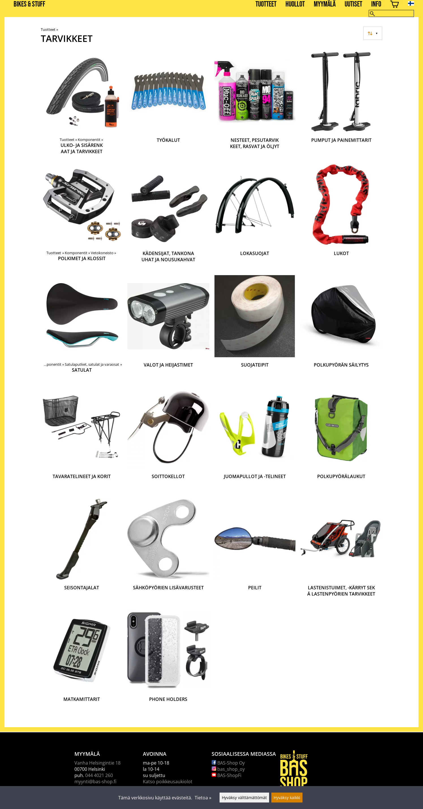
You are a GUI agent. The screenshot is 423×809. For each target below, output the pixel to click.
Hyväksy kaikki (287, 797)
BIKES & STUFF (29, 4)
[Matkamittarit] (82, 662)
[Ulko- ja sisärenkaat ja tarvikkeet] (82, 105)
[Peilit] (255, 551)
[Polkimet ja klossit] (82, 217)
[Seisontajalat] (82, 551)
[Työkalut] (168, 105)
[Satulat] (82, 328)
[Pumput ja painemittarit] (341, 105)
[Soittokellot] (168, 440)
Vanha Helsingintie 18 (97, 763)
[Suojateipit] (255, 328)
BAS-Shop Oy (228, 763)
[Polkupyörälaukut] (341, 440)
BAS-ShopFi (226, 775)
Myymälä (325, 4)
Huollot (295, 4)
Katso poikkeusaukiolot (167, 781)
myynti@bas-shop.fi (95, 781)
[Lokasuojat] (255, 217)
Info (376, 4)
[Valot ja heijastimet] (168, 328)
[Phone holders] (168, 662)
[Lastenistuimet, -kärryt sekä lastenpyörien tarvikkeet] (341, 551)
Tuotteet (265, 4)
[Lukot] (341, 217)
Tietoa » (203, 798)
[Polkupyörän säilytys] (341, 328)
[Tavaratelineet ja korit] (82, 440)
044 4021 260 (99, 775)
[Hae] (391, 13)
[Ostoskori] (394, 5)
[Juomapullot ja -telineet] (255, 440)
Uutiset (353, 4)
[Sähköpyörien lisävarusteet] (168, 551)
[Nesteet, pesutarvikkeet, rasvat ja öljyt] (255, 105)
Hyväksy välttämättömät (244, 797)
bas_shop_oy (228, 769)
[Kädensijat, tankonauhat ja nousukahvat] (168, 217)
